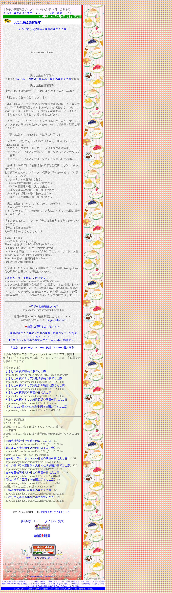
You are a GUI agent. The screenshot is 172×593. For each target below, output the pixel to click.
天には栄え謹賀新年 (27, 22)
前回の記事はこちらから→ (43, 326)
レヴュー (30, 581)
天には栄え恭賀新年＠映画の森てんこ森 (42, 29)
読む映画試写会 (19, 581)
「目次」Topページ (21, 347)
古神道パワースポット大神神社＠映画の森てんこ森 (36, 458)
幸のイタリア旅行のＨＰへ (42, 558)
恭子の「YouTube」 (61, 586)
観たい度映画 (40, 581)
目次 (10, 581)
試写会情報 (71, 581)
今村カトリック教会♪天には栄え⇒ (28, 278)
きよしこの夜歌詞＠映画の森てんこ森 (28, 392)
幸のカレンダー (46, 584)
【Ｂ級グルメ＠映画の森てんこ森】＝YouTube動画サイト (42, 340)
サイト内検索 (75, 586)
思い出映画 (100, 581)
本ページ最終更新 (63, 347)
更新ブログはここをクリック (55, 512)
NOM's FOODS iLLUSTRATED (41, 577)
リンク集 (80, 581)
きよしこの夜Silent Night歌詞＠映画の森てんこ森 (37, 406)
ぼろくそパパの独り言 (61, 584)
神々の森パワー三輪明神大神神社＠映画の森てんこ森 (38, 465)
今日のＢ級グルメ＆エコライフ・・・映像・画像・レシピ (38, 13)
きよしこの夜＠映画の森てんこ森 (26, 371)
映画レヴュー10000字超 (11, 584)
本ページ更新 (43, 347)
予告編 (49, 581)
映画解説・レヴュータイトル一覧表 (42, 521)
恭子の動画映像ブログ (44, 306)
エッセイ (57, 581)
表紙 (5, 581)
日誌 (64, 581)
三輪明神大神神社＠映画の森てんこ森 (28, 440)
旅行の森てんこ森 (90, 584)
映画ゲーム (90, 581)
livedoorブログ (76, 584)
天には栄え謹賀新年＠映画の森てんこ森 (30, 447)
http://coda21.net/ (57, 320)
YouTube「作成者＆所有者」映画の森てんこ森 (43, 79)
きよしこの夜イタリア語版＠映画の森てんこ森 (34, 378)
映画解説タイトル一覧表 (30, 584)
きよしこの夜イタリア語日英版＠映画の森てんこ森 (36, 399)
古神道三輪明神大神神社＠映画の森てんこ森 (32, 472)
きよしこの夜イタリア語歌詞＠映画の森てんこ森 (35, 385)
